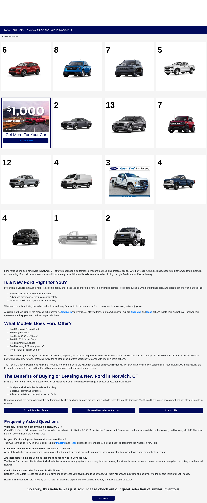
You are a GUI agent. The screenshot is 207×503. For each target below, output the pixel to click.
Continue (103, 498)
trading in (66, 312)
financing (136, 312)
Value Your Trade (26, 141)
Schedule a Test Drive (36, 410)
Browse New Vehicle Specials (103, 410)
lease (149, 312)
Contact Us (171, 410)
